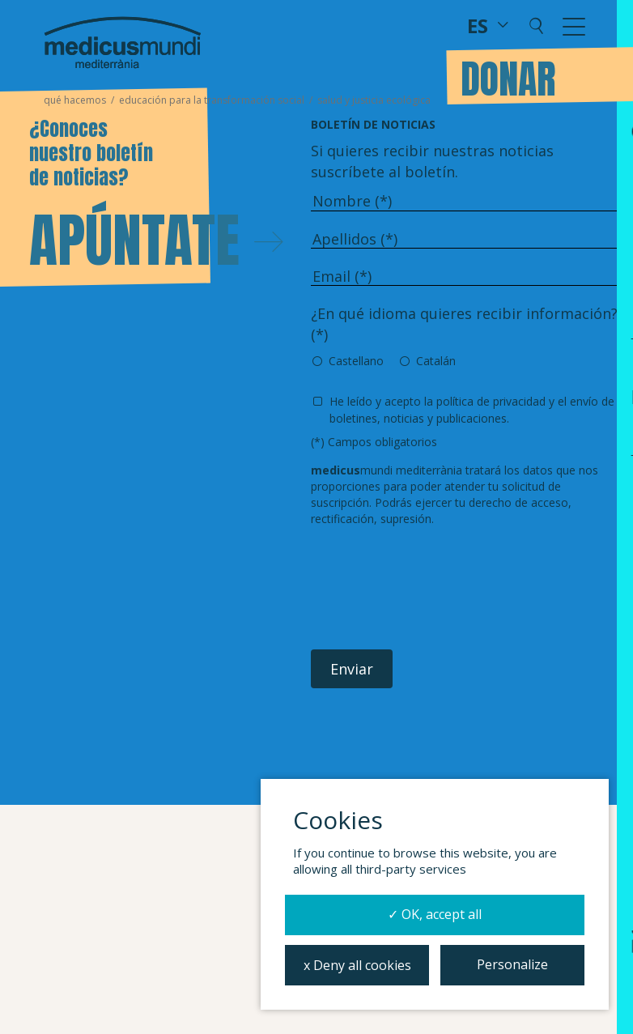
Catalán (436, 360)
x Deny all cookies (357, 965)
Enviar (351, 669)
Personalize (512, 964)
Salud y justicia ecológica (374, 100)
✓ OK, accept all (435, 914)
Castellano (356, 360)
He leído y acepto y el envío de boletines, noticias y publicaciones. (471, 409)
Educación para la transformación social (211, 100)
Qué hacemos (75, 100)
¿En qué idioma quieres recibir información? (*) (464, 324)
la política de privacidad (485, 401)
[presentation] (434, 588)
